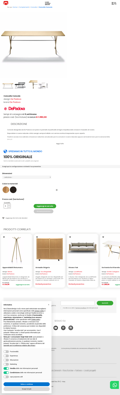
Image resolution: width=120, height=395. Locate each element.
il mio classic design (48, 3)
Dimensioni (30, 174)
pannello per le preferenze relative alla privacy (19, 345)
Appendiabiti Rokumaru (12, 267)
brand (8, 274)
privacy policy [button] (39, 311)
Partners (78, 370)
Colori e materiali (30, 185)
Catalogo (114, 3)
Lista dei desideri (4, 237)
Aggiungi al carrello (45, 206)
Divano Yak (73, 267)
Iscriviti (105, 303)
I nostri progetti (90, 370)
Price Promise (68, 370)
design (7, 272)
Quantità (7, 203)
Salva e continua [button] (27, 384)
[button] (48, 304)
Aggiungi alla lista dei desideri (16, 218)
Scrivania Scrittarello (111, 267)
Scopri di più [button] (26, 389)
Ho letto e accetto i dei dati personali (79, 308)
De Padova (16, 99)
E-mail (78, 303)
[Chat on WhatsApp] (114, 385)
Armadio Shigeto (43, 267)
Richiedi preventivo (43, 211)
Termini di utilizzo (80, 308)
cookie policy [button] (35, 319)
